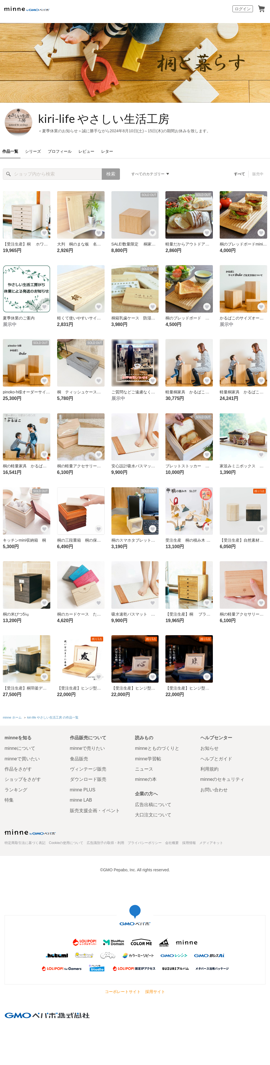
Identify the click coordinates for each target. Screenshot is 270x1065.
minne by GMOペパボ (26, 8)
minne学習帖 (148, 758)
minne (30, 832)
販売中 (257, 174)
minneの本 (146, 779)
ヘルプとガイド (216, 758)
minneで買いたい (22, 758)
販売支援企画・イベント (95, 810)
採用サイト (155, 991)
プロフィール (60, 151)
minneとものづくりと (157, 748)
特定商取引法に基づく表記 (25, 843)
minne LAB (81, 800)
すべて (239, 174)
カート (261, 8)
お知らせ (209, 748)
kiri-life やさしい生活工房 (103, 118)
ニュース (144, 769)
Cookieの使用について (66, 843)
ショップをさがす (23, 779)
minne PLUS (82, 789)
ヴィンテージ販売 (88, 769)
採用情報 (189, 843)
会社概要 (172, 843)
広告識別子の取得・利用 (105, 843)
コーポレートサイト (123, 991)
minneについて (20, 748)
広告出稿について (153, 804)
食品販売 (79, 758)
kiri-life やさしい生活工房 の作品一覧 (52, 717)
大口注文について (153, 814)
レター (107, 151)
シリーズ (33, 151)
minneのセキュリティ (222, 779)
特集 (9, 800)
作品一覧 (10, 151)
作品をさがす (18, 769)
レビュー (86, 151)
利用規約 (209, 769)
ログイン (243, 9)
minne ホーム (12, 717)
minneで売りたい (87, 748)
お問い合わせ (214, 789)
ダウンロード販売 (88, 779)
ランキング (16, 789)
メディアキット (211, 843)
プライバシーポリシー (145, 843)
